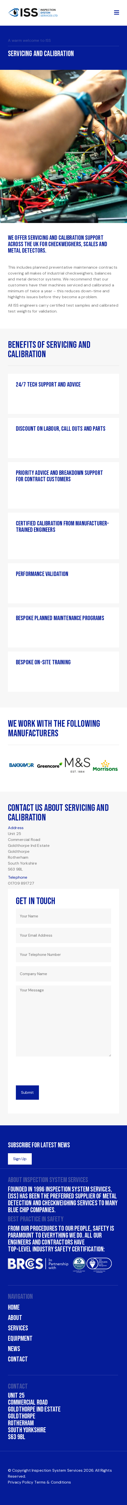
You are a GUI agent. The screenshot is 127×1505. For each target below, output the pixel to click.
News (14, 1349)
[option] (63, 124)
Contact (18, 1359)
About (15, 1318)
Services (18, 1328)
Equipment (20, 1339)
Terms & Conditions (52, 1482)
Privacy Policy (20, 1482)
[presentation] (53, 1071)
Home (14, 1307)
